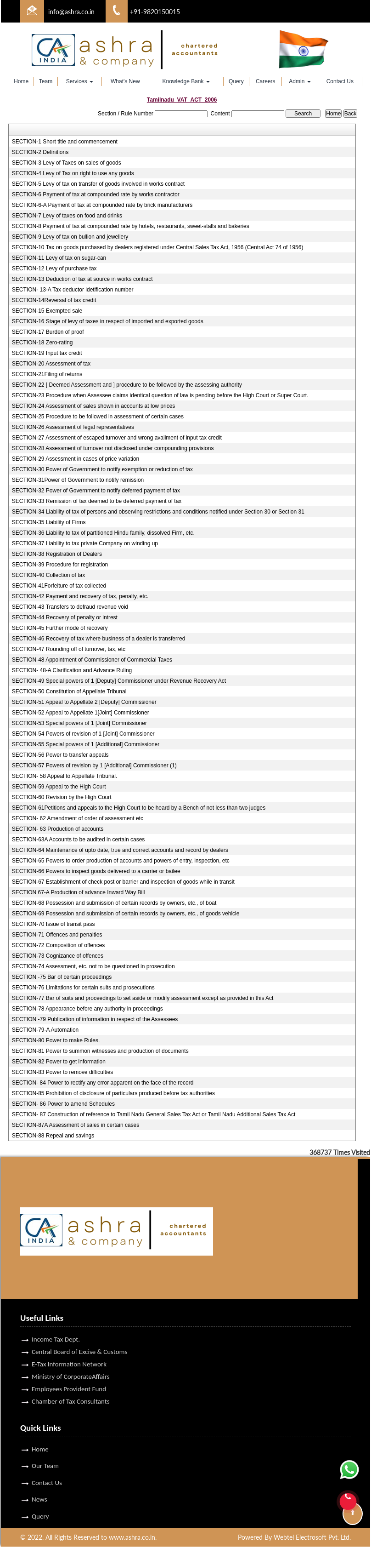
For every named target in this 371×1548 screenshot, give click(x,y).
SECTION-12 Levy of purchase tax (54, 268)
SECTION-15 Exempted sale (47, 311)
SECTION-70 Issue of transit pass (53, 924)
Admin (299, 81)
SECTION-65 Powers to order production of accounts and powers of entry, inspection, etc (121, 860)
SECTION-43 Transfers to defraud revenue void (70, 607)
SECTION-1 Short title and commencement (65, 141)
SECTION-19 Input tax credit (47, 353)
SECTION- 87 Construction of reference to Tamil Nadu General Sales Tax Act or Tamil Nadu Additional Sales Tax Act (153, 1114)
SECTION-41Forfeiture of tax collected (59, 586)
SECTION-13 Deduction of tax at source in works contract (82, 279)
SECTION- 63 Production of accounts (57, 829)
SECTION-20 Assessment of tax (51, 363)
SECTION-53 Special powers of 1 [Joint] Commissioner (79, 723)
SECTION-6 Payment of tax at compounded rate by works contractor (96, 194)
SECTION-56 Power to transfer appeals (60, 755)
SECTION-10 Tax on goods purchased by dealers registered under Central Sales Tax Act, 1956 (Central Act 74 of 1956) (158, 247)
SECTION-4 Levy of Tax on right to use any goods (73, 173)
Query (236, 81)
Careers (265, 81)
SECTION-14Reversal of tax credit (54, 300)
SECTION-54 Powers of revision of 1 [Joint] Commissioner (83, 734)
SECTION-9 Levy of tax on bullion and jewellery (70, 237)
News (39, 1480)
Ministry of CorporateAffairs (71, 1357)
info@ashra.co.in (71, 12)
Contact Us (340, 81)
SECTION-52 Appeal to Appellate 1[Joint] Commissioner (80, 712)
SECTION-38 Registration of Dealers (57, 554)
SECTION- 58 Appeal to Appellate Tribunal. (64, 776)
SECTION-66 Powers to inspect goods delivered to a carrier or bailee (96, 871)
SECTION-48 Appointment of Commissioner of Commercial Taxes (92, 660)
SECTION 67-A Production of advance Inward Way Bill (78, 892)
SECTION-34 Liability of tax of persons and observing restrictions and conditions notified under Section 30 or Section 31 (158, 511)
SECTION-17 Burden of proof (48, 332)
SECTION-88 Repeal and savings (53, 1135)
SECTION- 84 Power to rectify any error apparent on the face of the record (103, 1083)
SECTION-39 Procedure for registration (60, 564)
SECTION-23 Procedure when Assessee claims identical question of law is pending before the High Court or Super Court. (160, 395)
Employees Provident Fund (69, 1369)
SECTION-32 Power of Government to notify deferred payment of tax (96, 490)
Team (45, 81)
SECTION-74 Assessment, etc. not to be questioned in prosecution (93, 966)
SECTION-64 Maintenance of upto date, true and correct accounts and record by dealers (120, 850)
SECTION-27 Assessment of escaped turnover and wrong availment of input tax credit (117, 437)
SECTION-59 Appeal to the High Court (59, 786)
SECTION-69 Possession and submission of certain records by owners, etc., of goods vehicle (126, 913)
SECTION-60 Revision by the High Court (62, 797)
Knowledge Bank (185, 81)
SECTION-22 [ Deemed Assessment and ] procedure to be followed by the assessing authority (127, 385)
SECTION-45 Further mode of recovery (60, 628)
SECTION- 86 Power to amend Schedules (63, 1104)
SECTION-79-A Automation (45, 1030)
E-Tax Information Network (69, 1344)
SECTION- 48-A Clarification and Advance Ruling (72, 670)
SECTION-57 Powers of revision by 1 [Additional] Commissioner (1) (94, 765)
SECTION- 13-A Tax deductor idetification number (73, 289)
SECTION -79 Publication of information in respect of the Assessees (95, 1019)
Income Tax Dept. (56, 1319)
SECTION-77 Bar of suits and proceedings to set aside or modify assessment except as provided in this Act (143, 998)
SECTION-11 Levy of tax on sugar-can (59, 258)
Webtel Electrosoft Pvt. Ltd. (312, 1538)
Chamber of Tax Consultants (71, 1381)
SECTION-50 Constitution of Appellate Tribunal (69, 691)
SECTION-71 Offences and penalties (57, 934)
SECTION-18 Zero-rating (42, 342)
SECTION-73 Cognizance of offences (57, 956)
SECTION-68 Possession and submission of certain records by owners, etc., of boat (114, 903)
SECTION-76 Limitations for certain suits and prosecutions (83, 987)
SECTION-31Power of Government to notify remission (78, 480)
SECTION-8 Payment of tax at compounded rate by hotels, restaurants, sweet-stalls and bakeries (130, 226)
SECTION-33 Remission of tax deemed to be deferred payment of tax (97, 501)
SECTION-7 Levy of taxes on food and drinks (67, 215)
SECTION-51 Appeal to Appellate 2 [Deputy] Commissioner (84, 702)
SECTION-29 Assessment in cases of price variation (75, 459)
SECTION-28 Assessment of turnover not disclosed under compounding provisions (113, 448)
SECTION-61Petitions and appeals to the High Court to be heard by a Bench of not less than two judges (138, 808)
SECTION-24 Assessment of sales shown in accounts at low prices (93, 406)
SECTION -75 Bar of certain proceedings (62, 977)
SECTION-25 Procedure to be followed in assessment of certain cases (98, 416)
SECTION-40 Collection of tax (48, 575)
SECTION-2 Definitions (40, 152)
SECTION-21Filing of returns (47, 374)
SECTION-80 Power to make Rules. (56, 1040)
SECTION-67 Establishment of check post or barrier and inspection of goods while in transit (123, 882)
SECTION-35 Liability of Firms (49, 522)
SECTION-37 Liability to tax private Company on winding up (85, 543)
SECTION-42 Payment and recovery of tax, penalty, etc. (80, 596)
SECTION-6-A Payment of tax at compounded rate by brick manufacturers (102, 205)
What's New (125, 81)
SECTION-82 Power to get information (59, 1061)
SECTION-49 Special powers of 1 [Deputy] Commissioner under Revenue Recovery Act (119, 681)
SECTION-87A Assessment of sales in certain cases (75, 1125)
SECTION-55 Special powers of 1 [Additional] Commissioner (85, 744)
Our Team (45, 1446)
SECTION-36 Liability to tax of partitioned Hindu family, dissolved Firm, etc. (103, 533)
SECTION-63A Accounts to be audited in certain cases (78, 839)
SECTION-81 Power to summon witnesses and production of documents (100, 1051)
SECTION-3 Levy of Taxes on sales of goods (66, 163)
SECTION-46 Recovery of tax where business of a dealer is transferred (99, 638)
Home (21, 81)
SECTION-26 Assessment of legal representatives (73, 427)
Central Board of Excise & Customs (79, 1332)
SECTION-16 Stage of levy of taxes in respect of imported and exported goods (107, 321)
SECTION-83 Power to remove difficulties (62, 1072)
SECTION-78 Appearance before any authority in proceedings (87, 1008)
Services (79, 81)
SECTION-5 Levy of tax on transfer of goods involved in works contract (98, 184)
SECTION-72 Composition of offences (58, 945)
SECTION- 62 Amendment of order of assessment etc (77, 818)
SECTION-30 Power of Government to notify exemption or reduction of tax (102, 469)
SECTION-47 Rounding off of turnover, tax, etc (68, 649)
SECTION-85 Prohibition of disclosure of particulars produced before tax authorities (113, 1093)
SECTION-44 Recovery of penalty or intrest (65, 617)
